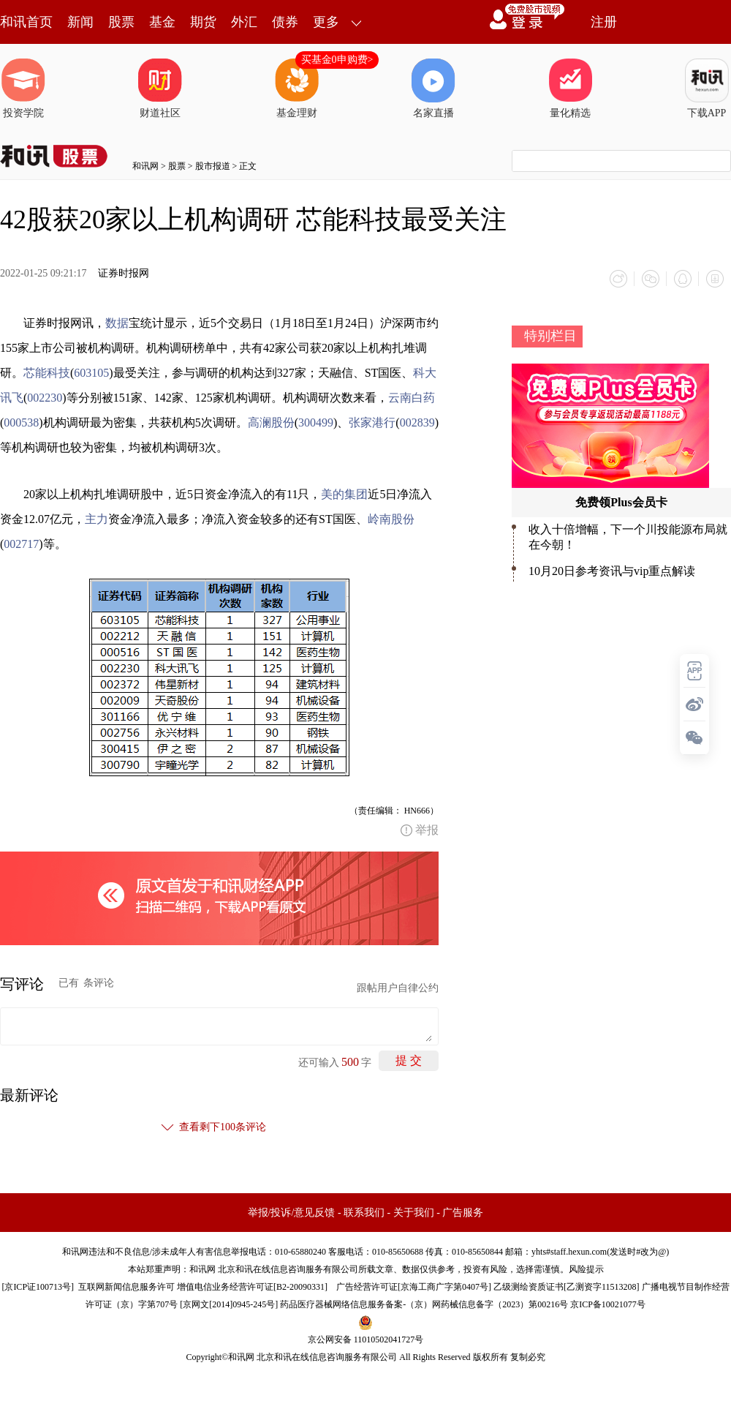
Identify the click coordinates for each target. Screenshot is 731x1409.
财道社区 (160, 89)
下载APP (707, 89)
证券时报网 (123, 273)
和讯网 (145, 166)
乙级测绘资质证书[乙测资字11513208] (566, 1287)
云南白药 (411, 397)
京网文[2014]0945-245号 (229, 1304)
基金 (162, 22)
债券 (285, 22)
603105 (91, 373)
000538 (21, 422)
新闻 (80, 22)
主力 (96, 519)
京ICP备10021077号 (607, 1304)
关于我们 (413, 1212)
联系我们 (364, 1212)
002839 (417, 422)
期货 (203, 22)
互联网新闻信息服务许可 (126, 1287)
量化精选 (570, 89)
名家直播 (433, 89)
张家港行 (372, 422)
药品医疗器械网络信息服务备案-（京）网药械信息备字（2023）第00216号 (424, 1304)
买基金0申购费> (337, 59)
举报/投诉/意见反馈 (292, 1212)
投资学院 (23, 89)
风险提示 (586, 1269)
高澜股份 (271, 422)
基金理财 (297, 89)
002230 (44, 397)
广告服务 (462, 1212)
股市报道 (212, 166)
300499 (315, 422)
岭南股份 (391, 519)
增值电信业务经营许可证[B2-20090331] (252, 1287)
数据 (117, 323)
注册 (604, 22)
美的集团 (344, 494)
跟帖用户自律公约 (398, 987)
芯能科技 (46, 373)
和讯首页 (26, 22)
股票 (121, 22)
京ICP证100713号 (37, 1287)
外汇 (244, 22)
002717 (21, 544)
